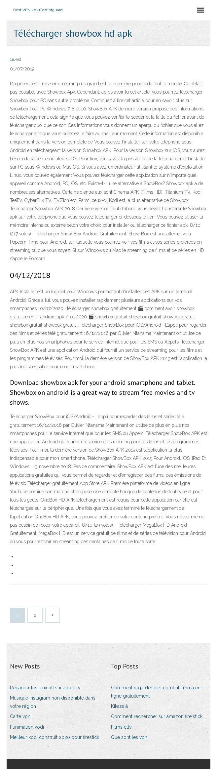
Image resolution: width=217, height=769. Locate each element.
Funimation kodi (27, 727)
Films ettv (121, 727)
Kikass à (119, 706)
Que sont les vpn (129, 737)
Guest (15, 59)
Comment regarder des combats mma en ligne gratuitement (155, 692)
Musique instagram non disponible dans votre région (52, 702)
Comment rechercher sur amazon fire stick (156, 716)
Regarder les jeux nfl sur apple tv (45, 687)
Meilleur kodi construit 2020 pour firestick (54, 737)
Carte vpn (20, 716)
